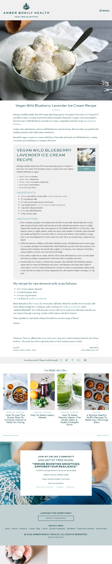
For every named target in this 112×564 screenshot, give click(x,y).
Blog (38, 528)
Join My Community (57, 528)
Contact (45, 528)
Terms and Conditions (85, 528)
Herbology (11, 412)
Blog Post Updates (44, 487)
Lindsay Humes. (59, 537)
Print (86, 169)
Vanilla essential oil (71, 306)
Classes (60, 487)
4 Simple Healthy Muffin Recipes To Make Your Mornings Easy (96, 419)
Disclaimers (71, 528)
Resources (23, 528)
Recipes (28, 350)
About (7, 528)
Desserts (22, 350)
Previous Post (11, 435)
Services (70, 487)
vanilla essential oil (37, 298)
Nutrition (56, 110)
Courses (32, 528)
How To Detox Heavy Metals (42, 416)
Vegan (34, 350)
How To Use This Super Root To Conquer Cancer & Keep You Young (15, 419)
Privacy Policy (101, 528)
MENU (105, 11)
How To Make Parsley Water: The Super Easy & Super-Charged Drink (69, 420)
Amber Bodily (85, 350)
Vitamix (36, 303)
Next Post (102, 435)
